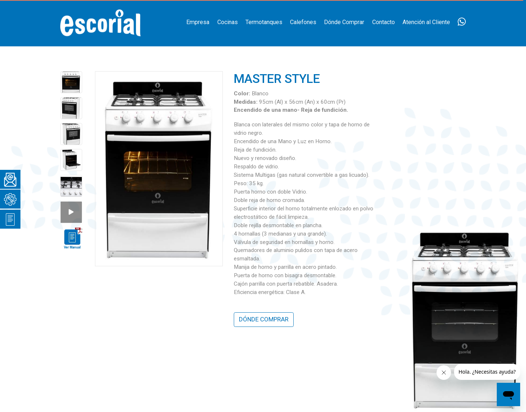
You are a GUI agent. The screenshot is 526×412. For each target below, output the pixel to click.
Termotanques (263, 22)
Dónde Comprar (344, 22)
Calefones (303, 22)
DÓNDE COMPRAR (264, 319)
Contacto (383, 22)
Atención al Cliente (426, 22)
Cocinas (227, 22)
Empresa (197, 22)
